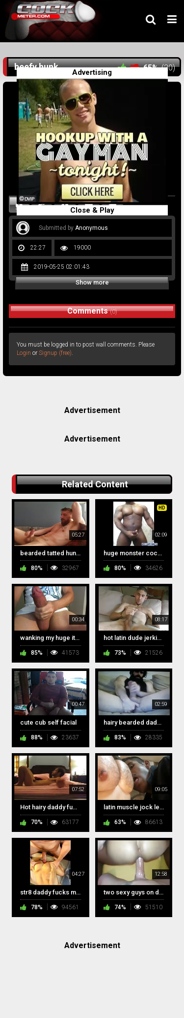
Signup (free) (55, 353)
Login (24, 353)
